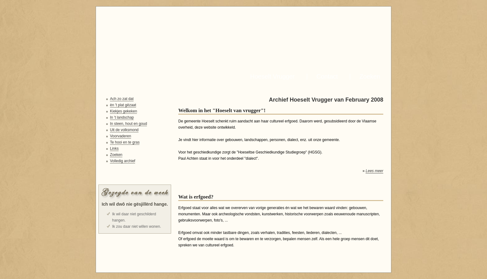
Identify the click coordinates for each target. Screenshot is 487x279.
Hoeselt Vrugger (271, 76)
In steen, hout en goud (128, 123)
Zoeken (368, 76)
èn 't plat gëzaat (123, 105)
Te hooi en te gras (124, 142)
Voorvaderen (120, 136)
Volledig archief (122, 161)
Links (114, 148)
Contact (325, 76)
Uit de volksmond (124, 130)
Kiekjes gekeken (123, 111)
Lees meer (374, 171)
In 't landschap (122, 117)
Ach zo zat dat (122, 99)
